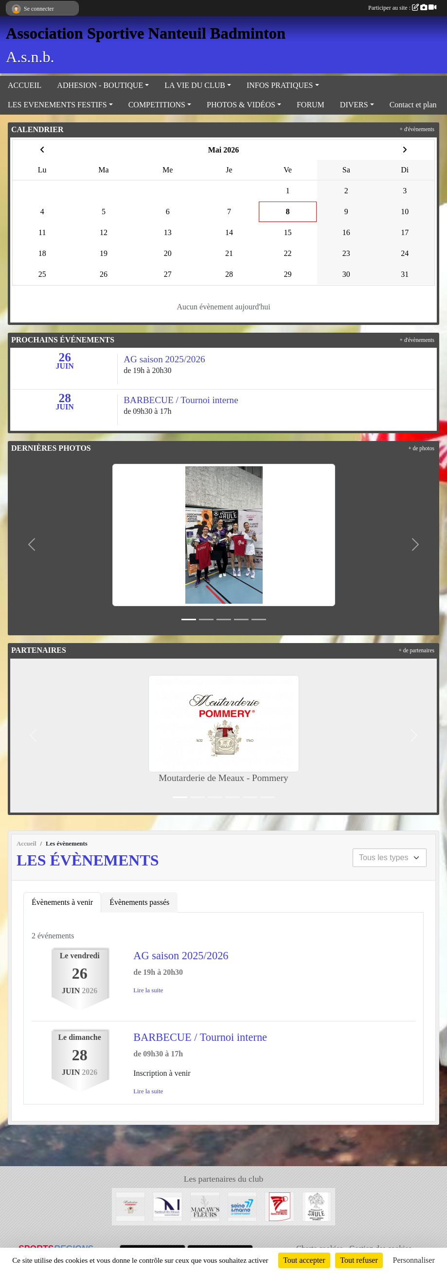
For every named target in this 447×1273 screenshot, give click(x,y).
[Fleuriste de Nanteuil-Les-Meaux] (205, 1206)
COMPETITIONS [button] (156, 105)
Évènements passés (139, 902)
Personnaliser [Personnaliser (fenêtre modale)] (414, 1260)
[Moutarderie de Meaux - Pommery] (130, 1206)
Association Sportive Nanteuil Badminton (146, 33)
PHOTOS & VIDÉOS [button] (241, 105)
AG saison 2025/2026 (180, 956)
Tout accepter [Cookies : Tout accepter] (304, 1260)
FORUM (310, 105)
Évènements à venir (62, 902)
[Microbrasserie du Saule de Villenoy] (317, 1206)
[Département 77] (242, 1206)
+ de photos (421, 448)
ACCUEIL (24, 85)
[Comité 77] (279, 1206)
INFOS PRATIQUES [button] (280, 85)
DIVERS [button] (354, 105)
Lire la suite (148, 990)
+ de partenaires (416, 650)
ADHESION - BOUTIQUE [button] (100, 85)
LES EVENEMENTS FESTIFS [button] (57, 105)
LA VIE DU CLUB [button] (194, 85)
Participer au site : (402, 7)
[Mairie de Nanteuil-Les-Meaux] (167, 1206)
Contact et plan (413, 105)
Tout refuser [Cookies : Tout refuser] (359, 1260)
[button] (31, 544)
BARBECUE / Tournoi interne (200, 1037)
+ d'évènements (417, 129)
